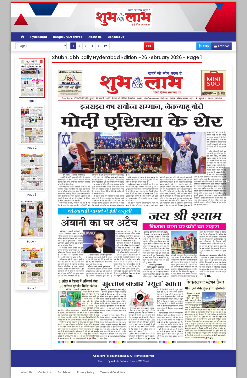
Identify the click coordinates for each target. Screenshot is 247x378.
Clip (204, 46)
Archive (220, 47)
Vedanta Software (120, 361)
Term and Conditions (113, 372)
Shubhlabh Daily (119, 355)
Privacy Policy (85, 372)
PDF (149, 46)
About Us (95, 37)
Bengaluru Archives (67, 37)
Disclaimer (64, 372)
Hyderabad (38, 37)
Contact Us (116, 37)
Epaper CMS (136, 361)
